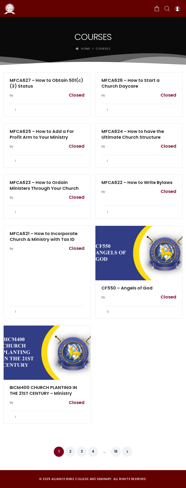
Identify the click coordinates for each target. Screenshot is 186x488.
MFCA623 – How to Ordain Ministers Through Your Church (44, 185)
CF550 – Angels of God (127, 288)
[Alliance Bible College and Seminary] (10, 8)
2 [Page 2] (70, 451)
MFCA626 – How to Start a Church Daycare (130, 83)
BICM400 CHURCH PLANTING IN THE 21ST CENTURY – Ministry (43, 390)
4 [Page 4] (93, 451)
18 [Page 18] (115, 451)
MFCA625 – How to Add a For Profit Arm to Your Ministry (42, 134)
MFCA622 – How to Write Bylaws (136, 182)
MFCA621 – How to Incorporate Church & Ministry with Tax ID (44, 236)
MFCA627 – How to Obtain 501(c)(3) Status (46, 83)
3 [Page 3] (82, 451)
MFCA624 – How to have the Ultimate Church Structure (132, 134)
